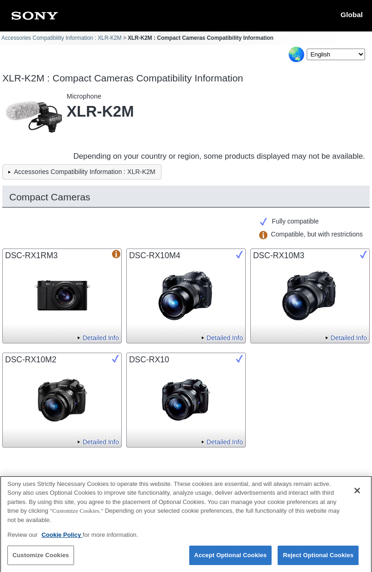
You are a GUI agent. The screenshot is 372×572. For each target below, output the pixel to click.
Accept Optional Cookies (230, 558)
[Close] (357, 494)
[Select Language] (336, 54)
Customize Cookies (40, 558)
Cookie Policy (62, 538)
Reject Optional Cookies (318, 558)
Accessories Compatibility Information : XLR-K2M (61, 38)
